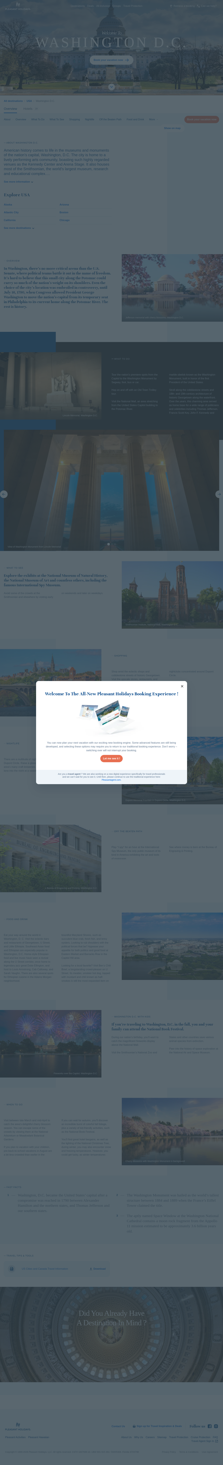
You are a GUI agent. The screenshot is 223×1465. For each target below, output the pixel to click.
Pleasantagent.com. (111, 780)
